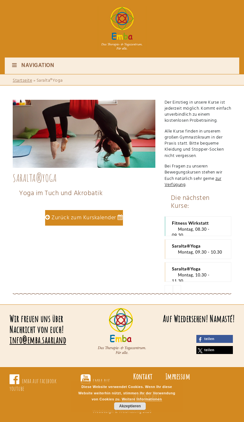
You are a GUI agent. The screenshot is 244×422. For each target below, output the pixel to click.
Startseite (22, 80)
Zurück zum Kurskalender (84, 217)
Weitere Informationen (142, 399)
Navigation (32, 65)
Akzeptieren (130, 406)
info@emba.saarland (38, 340)
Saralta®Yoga (198, 249)
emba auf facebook (39, 381)
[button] (214, 339)
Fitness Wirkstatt (198, 228)
